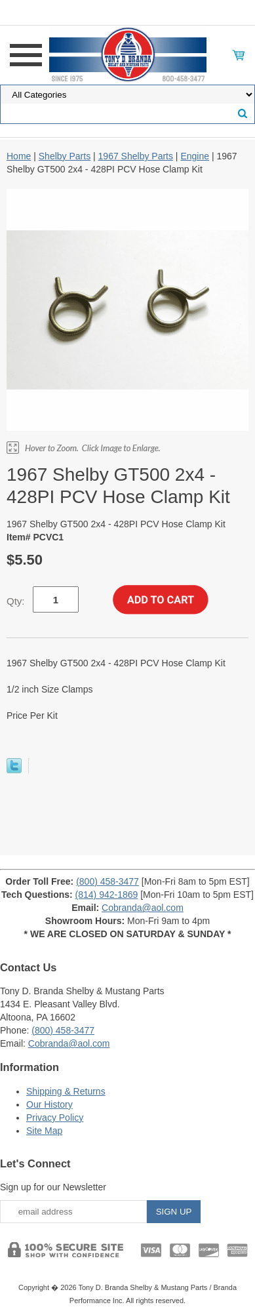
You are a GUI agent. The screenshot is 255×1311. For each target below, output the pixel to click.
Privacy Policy (54, 1117)
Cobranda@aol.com (143, 907)
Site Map (44, 1130)
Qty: (16, 601)
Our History (49, 1104)
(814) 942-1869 (106, 894)
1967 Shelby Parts (135, 156)
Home (19, 156)
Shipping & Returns (66, 1091)
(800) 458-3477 (107, 881)
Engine (194, 156)
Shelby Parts (64, 156)
